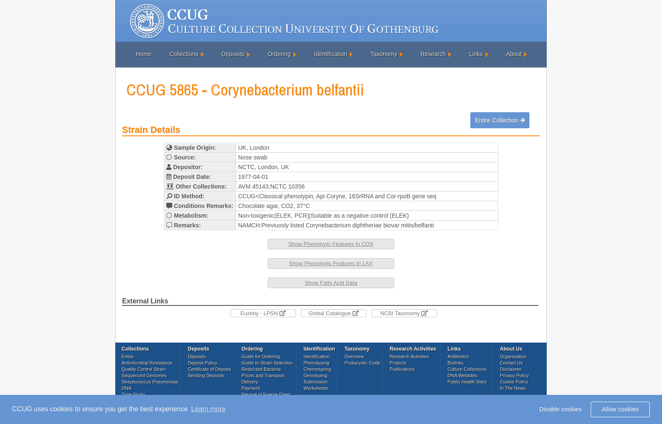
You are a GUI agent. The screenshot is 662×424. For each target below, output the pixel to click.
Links (476, 54)
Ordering (279, 54)
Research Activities (409, 356)
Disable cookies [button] (560, 409)
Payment (250, 388)
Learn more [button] (208, 409)
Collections (183, 54)
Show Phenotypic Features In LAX (331, 263)
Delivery (249, 381)
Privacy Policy (514, 375)
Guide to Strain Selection (267, 362)
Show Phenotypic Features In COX (331, 244)
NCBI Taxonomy (404, 313)
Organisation (513, 356)
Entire (128, 356)
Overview (354, 356)
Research (433, 54)
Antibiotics (458, 356)
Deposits (233, 54)
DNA (126, 388)
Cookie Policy (514, 381)
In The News (513, 388)
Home (144, 54)
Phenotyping (316, 362)
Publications (402, 369)
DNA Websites (463, 375)
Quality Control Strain (144, 369)
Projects (398, 362)
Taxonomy (383, 54)
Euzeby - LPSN (263, 313)
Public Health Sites (467, 381)
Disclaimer (510, 369)
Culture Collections (467, 369)
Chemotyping (317, 369)
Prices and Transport (263, 375)
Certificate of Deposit (209, 369)
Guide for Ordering (260, 356)
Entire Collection (500, 120)
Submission (316, 381)
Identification (330, 54)
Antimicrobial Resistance (147, 362)
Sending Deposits (206, 375)
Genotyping (315, 375)
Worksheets (316, 388)
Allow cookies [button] (620, 409)
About (514, 54)
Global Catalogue (333, 313)
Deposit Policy (202, 362)
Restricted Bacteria (261, 369)
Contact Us (511, 362)
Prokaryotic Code (362, 362)
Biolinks (456, 362)
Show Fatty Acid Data (331, 283)
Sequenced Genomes (144, 375)
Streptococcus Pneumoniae (150, 381)
